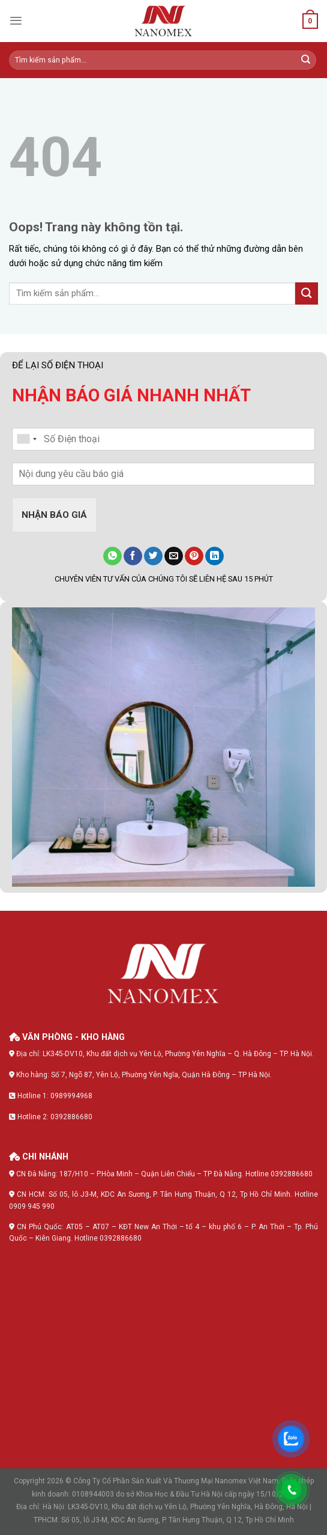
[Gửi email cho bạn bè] (173, 556)
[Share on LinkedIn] (214, 556)
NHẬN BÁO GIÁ (54, 514)
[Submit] (306, 60)
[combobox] (26, 439)
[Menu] (16, 21)
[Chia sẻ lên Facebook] (133, 556)
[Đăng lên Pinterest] (194, 556)
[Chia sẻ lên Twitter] (153, 556)
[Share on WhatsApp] (112, 556)
